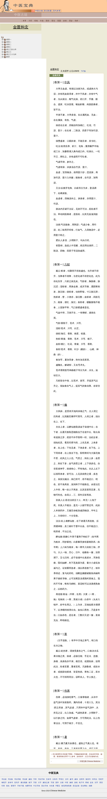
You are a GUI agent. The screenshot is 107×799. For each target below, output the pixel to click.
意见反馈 (76, 786)
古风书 (54, 779)
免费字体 (28, 786)
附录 (8, 57)
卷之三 (8, 52)
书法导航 (17, 779)
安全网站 (84, 786)
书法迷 (4, 779)
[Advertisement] (76, 45)
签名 (8, 786)
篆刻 (30, 779)
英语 (101, 782)
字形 (35, 782)
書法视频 (24, 782)
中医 (66, 782)
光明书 (81, 779)
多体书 (10, 782)
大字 (39, 782)
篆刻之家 (46, 782)
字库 (35, 779)
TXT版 (83, 71)
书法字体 (41, 779)
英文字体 (44, 786)
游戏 (76, 782)
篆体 (76, 779)
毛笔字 (100, 779)
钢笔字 (4, 782)
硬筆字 (13, 786)
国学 (57, 782)
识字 (96, 782)
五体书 (48, 779)
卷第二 (8, 42)
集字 (30, 782)
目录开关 (56, 75)
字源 (52, 782)
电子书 (81, 782)
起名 (91, 782)
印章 (3, 786)
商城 (87, 782)
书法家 (24, 779)
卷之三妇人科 (11, 49)
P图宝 (58, 786)
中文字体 (36, 786)
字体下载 (20, 786)
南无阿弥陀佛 (66, 786)
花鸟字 (16, 782)
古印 (66, 779)
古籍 (61, 782)
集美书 (88, 779)
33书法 (94, 779)
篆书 (71, 779)
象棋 (71, 782)
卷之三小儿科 (11, 54)
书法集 (10, 779)
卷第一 (8, 39)
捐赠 (90, 786)
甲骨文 (61, 779)
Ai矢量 (51, 786)
